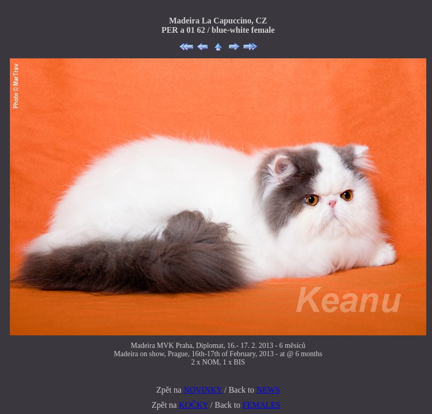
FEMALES (262, 404)
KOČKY (193, 404)
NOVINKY (203, 389)
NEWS (267, 389)
